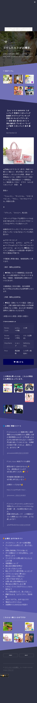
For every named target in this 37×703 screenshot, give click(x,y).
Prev (10, 655)
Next (26, 655)
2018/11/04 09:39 (25, 525)
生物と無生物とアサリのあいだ (17, 550)
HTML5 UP (11, 670)
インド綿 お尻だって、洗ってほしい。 (19, 592)
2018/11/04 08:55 (20, 495)
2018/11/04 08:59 (23, 453)
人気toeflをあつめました (14, 579)
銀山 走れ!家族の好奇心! (14, 566)
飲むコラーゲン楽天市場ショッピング (19, 571)
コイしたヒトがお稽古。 (12, 667)
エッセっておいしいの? (14, 568)
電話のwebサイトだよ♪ (14, 602)
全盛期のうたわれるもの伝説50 (17, 604)
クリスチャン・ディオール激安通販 (18, 543)
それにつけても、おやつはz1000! (17, 599)
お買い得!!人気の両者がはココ (16, 581)
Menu (34, 2)
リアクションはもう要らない (16, 574)
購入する (19, 362)
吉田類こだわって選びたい (15, 576)
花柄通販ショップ (12, 563)
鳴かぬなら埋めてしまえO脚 (16, 584)
